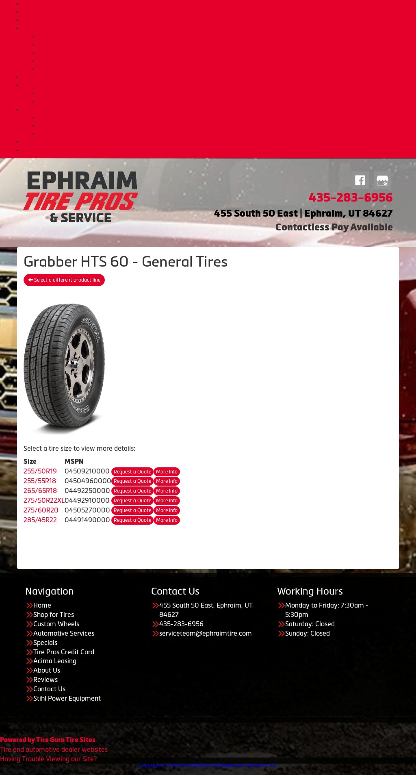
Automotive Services (216, 28)
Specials (216, 77)
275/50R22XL (44, 500)
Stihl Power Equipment (67, 698)
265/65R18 (40, 490)
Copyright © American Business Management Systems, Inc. (208, 765)
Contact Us (216, 142)
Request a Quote (132, 472)
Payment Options (216, 85)
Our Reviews (224, 133)
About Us (216, 109)
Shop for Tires (216, 12)
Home (216, 3)
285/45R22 (40, 519)
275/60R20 (41, 510)
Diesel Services (224, 44)
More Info (167, 472)
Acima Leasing (224, 101)
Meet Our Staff (224, 125)
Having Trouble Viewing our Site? (48, 758)
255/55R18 (40, 480)
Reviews (45, 679)
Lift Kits (224, 52)
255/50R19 (40, 471)
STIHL (216, 150)
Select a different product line (64, 280)
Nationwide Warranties (224, 68)
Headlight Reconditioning (224, 60)
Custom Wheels (216, 20)
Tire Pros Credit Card (224, 93)
